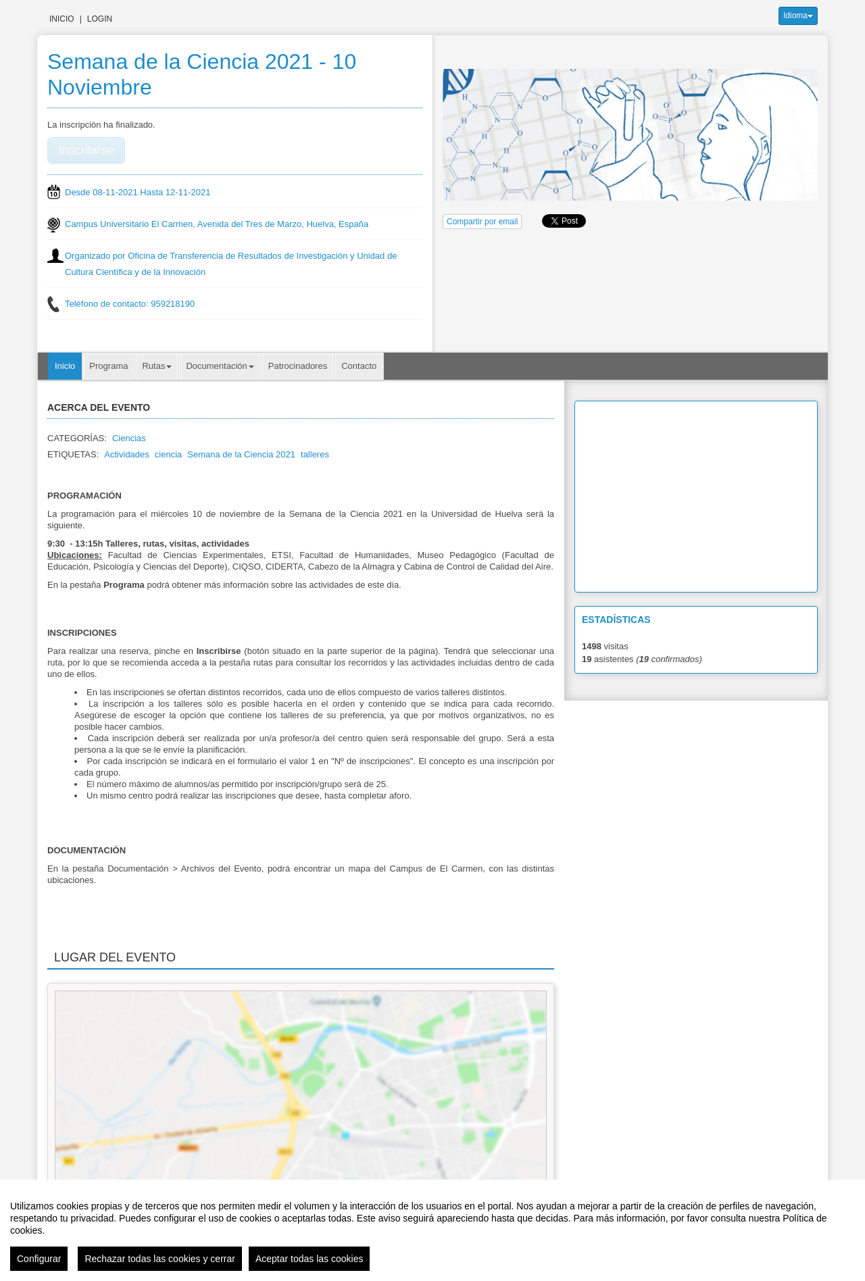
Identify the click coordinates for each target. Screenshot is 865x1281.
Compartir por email (482, 221)
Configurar (39, 1258)
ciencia (168, 454)
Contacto (358, 366)
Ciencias (129, 438)
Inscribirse (86, 150)
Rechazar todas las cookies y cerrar (159, 1258)
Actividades (126, 454)
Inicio (61, 19)
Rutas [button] (157, 366)
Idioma (798, 15)
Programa (108, 366)
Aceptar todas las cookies (309, 1258)
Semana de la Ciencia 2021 (241, 454)
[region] (432, 1230)
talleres (315, 454)
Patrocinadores (297, 366)
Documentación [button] (219, 366)
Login (99, 19)
